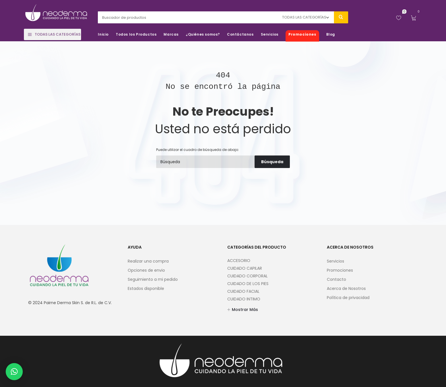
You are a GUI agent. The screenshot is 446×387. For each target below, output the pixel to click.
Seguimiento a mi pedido (153, 279)
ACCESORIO (238, 260)
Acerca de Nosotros (346, 288)
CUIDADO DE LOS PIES (248, 283)
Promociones (340, 270)
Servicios (335, 261)
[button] (14, 371)
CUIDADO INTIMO (243, 299)
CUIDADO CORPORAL (247, 276)
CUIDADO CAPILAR (244, 268)
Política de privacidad (348, 297)
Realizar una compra (148, 261)
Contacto (336, 279)
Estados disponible (146, 288)
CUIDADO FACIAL (243, 291)
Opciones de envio (146, 270)
